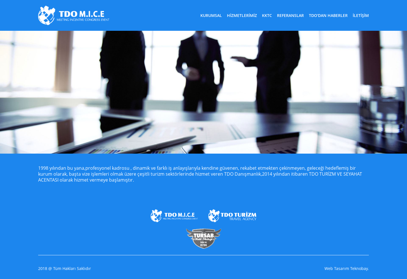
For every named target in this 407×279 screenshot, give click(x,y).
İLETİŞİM (361, 15)
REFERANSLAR (290, 15)
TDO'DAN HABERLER (328, 15)
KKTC (267, 15)
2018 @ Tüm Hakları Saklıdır (64, 269)
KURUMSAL (211, 15)
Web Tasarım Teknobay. (346, 269)
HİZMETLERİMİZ (242, 15)
